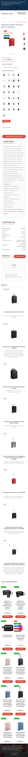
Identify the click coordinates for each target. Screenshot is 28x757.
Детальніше (17, 749)
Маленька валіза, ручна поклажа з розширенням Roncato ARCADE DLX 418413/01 (20, 703)
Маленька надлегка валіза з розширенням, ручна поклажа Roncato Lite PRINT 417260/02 (14, 458)
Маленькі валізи (10, 21)
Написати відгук (19, 256)
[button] (22, 13)
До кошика (7, 616)
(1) (13, 53)
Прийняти (14, 753)
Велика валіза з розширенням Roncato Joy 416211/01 (14, 347)
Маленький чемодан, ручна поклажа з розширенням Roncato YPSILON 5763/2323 (14, 564)
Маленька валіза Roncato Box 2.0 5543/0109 (14, 492)
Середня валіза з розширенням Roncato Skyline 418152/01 (14, 422)
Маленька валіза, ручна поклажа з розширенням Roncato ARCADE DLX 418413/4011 (7, 670)
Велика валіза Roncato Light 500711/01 (14, 312)
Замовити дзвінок (22, 14)
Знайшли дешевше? (6, 127)
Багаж (4, 21)
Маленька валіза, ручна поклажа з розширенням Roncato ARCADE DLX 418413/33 (7, 703)
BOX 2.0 (8, 57)
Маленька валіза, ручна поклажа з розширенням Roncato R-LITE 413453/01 (14, 528)
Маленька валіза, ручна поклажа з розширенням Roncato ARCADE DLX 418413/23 (20, 670)
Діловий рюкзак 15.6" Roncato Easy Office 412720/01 (14, 387)
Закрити (14, 8)
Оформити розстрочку (14, 136)
